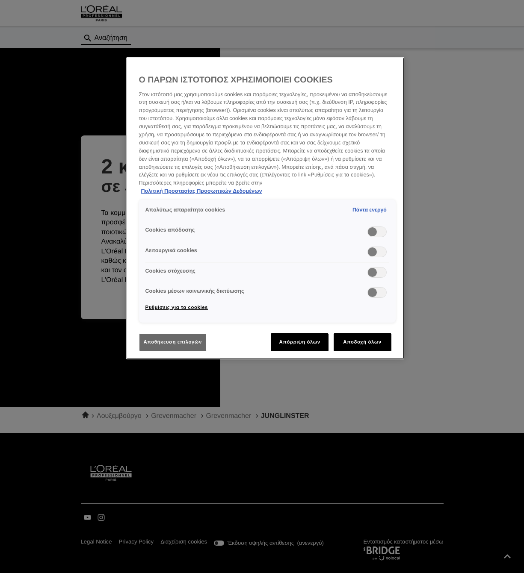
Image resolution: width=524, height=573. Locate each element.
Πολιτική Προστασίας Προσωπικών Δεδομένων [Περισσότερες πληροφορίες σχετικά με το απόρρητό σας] (201, 191)
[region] (265, 208)
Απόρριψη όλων (299, 341)
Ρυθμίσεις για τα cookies (176, 307)
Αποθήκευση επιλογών (173, 341)
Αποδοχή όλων (362, 341)
